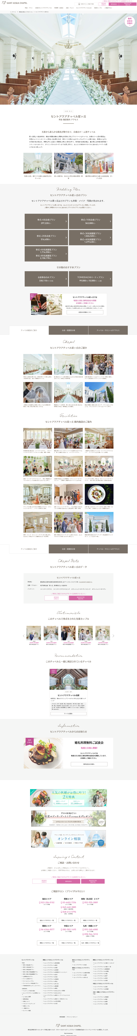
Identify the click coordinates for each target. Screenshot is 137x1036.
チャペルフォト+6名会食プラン (30, 983)
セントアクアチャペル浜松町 (51, 970)
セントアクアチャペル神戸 (100, 976)
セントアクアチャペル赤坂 (50, 967)
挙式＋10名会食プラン (28, 967)
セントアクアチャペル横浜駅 (51, 986)
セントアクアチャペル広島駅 (101, 989)
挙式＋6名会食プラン (28, 965)
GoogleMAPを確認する (85, 582)
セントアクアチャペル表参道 (51, 979)
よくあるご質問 (27, 996)
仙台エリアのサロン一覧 (47, 920)
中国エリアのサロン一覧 (68, 943)
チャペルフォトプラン (28, 981)
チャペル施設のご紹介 (29, 330)
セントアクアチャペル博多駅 (101, 997)
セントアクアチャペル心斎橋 (101, 971)
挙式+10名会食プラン (51, 644)
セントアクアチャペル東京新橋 (52, 963)
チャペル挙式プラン (28, 978)
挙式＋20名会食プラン (28, 969)
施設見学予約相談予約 (127, 4)
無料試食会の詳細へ (89, 764)
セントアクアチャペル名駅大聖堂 (82, 972)
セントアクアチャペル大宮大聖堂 (52, 1001)
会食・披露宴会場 (68, 330)
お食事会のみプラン (28, 976)
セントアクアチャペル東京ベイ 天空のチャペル (55, 999)
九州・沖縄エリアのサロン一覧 (90, 943)
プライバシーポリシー (72, 1017)
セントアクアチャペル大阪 (100, 973)
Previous (24, 636)
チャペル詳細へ (68, 713)
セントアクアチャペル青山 (50, 981)
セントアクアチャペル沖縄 (100, 1004)
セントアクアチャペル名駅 (80, 975)
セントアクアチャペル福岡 (100, 1001)
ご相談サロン (26, 1008)
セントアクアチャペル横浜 (50, 988)
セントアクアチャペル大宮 (50, 1003)
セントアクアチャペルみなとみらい (53, 993)
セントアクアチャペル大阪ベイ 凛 (102, 966)
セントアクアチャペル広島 (100, 986)
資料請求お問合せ (103, 4)
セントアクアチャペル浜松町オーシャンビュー (55, 972)
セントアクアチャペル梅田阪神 (102, 969)
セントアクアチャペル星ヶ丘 (81, 977)
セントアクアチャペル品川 (50, 974)
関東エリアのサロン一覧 (68, 920)
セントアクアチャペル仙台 (80, 964)
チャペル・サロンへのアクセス (108, 330)
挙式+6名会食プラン (34, 644)
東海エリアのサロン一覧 (90, 920)
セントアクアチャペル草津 (100, 978)
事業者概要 (62, 1017)
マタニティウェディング (29, 1003)
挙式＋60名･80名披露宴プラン (30, 974)
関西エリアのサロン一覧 (47, 943)
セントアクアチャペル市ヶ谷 (51, 983)
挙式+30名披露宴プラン (68, 644)
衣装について (26, 1001)
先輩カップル (98, 8)
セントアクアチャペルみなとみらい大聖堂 (54, 990)
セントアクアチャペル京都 (100, 980)
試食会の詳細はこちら (85, 312)
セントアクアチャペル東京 (50, 965)
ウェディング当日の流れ (29, 990)
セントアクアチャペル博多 (100, 999)
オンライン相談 (27, 1010)
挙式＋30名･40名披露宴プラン (30, 972)
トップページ (13, 11)
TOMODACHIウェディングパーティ (32, 985)
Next (113, 636)
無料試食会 (114, 4)
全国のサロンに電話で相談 (87, 4)
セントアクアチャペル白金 (50, 976)
